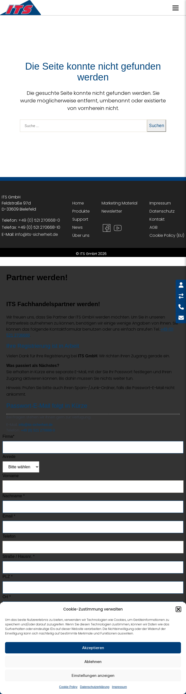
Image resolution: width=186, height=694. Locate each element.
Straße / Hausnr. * (19, 556)
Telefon (9, 536)
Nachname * (14, 496)
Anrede (9, 456)
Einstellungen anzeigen (93, 675)
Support (80, 219)
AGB (153, 227)
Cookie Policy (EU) (166, 235)
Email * (9, 516)
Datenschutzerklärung (94, 687)
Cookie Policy (68, 687)
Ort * (7, 597)
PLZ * (8, 576)
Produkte (81, 211)
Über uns (80, 235)
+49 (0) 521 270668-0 (39, 220)
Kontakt (157, 219)
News (77, 227)
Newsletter (112, 211)
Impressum (119, 687)
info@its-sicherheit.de (36, 234)
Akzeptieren (93, 647)
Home (78, 203)
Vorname (11, 476)
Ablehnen (93, 661)
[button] (178, 609)
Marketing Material (119, 203)
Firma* (8, 436)
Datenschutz (162, 211)
